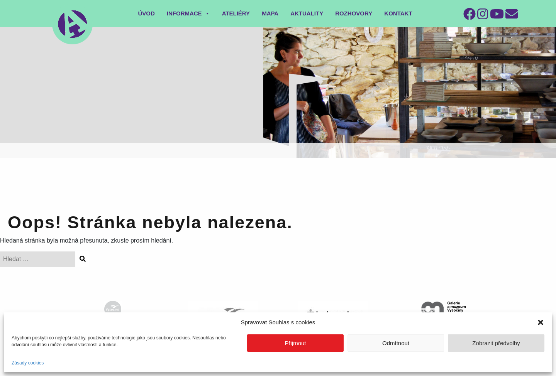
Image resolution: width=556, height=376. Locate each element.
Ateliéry (236, 13)
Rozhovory (353, 13)
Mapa (270, 13)
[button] (540, 322)
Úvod (146, 13)
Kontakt (398, 13)
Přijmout (295, 343)
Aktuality (306, 13)
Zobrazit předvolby (496, 343)
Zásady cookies (28, 363)
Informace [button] (188, 13)
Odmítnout (395, 343)
